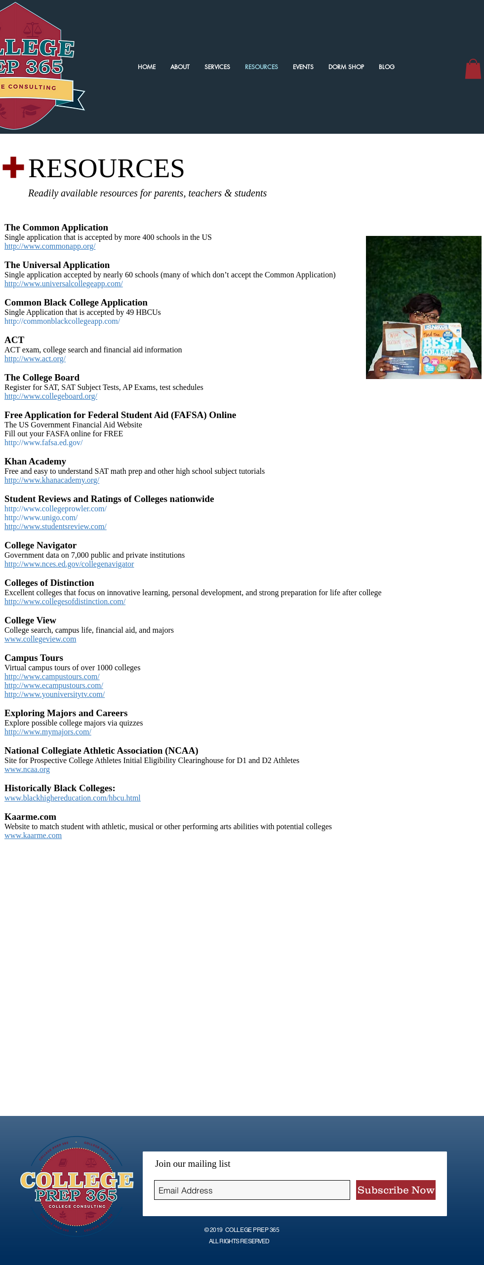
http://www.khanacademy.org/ (51, 480)
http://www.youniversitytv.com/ (54, 694)
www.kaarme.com (33, 835)
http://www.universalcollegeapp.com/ (63, 283)
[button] (473, 69)
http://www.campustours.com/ (52, 676)
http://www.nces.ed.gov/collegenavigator (69, 564)
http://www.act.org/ (35, 358)
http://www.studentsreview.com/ (55, 526)
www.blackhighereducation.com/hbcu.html (72, 798)
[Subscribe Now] (396, 1190)
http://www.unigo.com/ (41, 517)
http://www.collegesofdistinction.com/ (64, 601)
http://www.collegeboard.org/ (50, 396)
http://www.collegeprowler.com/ (55, 508)
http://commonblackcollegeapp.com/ (62, 321)
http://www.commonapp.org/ (49, 246)
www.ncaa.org (27, 769)
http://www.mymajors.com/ (47, 732)
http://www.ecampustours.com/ (53, 685)
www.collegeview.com (40, 639)
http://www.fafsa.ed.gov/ (43, 442)
